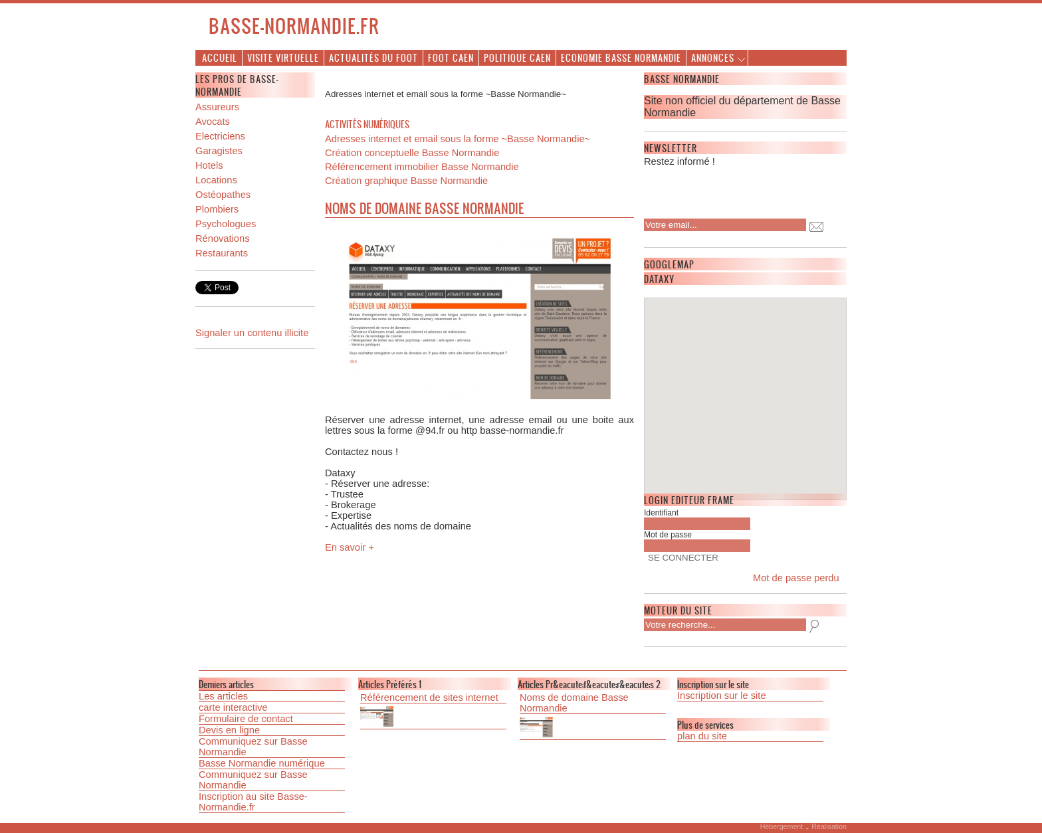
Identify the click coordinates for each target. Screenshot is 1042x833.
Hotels (209, 165)
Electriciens (220, 136)
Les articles (223, 696)
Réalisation (829, 826)
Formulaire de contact (246, 718)
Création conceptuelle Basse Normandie (412, 152)
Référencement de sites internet (429, 697)
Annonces (712, 57)
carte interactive (233, 707)
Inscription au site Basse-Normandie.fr (253, 801)
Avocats (212, 121)
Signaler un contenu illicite (251, 332)
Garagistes (219, 150)
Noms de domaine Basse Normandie (574, 702)
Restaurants (221, 253)
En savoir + (349, 547)
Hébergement (781, 826)
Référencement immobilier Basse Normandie (422, 166)
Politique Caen (517, 57)
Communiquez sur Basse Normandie (253, 746)
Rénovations (222, 238)
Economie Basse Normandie (621, 57)
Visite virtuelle (283, 57)
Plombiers (217, 209)
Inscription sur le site (721, 695)
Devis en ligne (229, 730)
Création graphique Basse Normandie (406, 180)
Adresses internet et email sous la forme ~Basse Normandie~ (457, 139)
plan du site (702, 736)
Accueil (219, 57)
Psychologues (225, 224)
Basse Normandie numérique (262, 763)
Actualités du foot (373, 57)
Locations (216, 180)
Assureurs (217, 107)
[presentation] (729, 189)
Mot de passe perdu (796, 578)
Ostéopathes (223, 194)
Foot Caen (451, 57)
